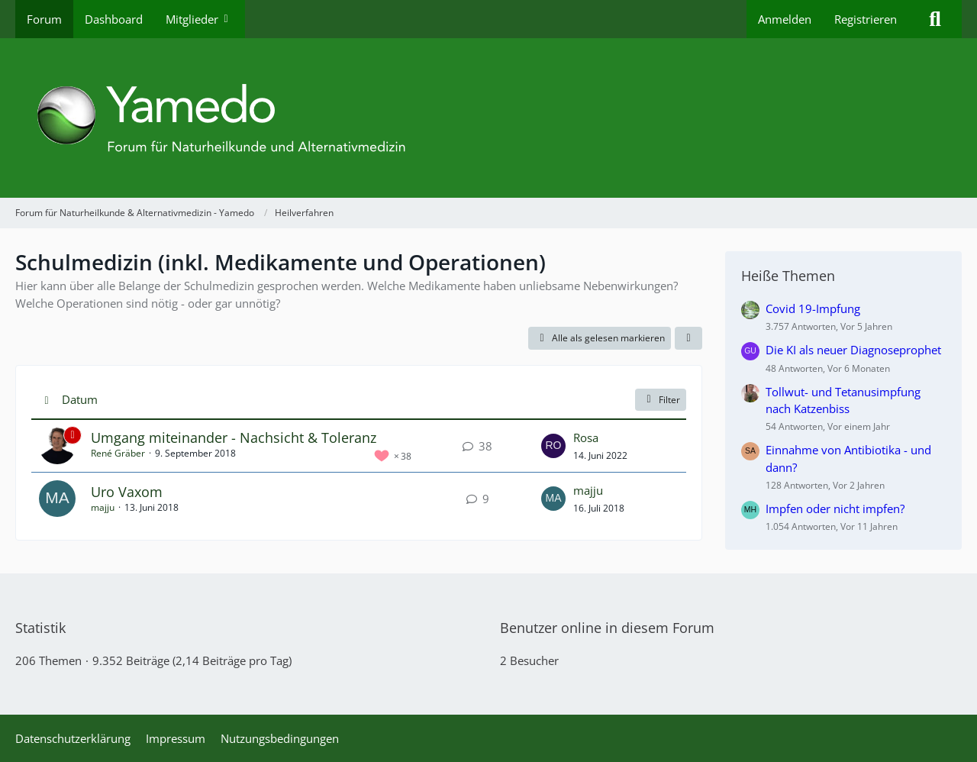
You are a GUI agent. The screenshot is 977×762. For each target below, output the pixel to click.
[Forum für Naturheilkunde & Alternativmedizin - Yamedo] (488, 118)
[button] (688, 338)
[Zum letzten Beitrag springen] (553, 446)
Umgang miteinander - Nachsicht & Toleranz (233, 437)
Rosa (585, 437)
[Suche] (935, 19)
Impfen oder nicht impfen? (835, 508)
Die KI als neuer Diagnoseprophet (853, 349)
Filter (660, 399)
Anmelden (784, 19)
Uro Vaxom (127, 492)
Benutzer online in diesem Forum (607, 627)
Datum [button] (80, 399)
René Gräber (118, 453)
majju (102, 507)
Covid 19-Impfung (813, 308)
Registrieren (865, 19)
